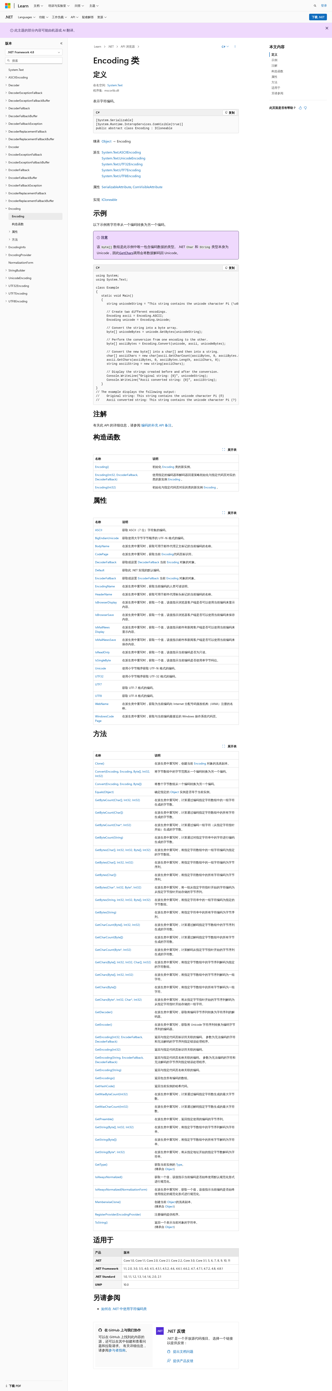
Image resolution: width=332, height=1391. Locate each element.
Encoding (168, 467)
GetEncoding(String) (108, 1070)
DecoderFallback (105, 562)
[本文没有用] (305, 107)
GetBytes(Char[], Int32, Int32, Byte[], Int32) (123, 850)
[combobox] (33, 52)
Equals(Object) (104, 792)
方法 (274, 82)
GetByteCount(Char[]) (109, 812)
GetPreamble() (104, 1119)
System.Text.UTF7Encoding (121, 170)
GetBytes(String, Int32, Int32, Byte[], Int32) (123, 900)
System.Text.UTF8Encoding (121, 176)
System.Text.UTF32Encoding (122, 164)
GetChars (126, 253)
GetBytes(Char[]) (105, 875)
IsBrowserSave (104, 615)
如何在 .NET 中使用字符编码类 (124, 1308)
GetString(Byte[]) (106, 1139)
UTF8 (98, 696)
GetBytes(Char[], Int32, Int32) (114, 862)
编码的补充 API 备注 (156, 425)
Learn (97, 46)
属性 (274, 77)
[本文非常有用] (300, 107)
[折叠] (61, 43)
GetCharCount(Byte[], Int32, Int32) (117, 925)
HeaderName (103, 594)
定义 (274, 54)
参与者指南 (117, 1350)
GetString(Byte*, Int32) (110, 1152)
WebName (101, 704)
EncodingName (105, 586)
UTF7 (98, 684)
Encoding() (102, 467)
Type (179, 1164)
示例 (274, 60)
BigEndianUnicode (107, 538)
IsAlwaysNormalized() (108, 1177)
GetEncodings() (105, 1078)
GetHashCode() (105, 1086)
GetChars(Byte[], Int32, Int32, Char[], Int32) (123, 962)
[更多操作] (235, 46)
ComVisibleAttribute (147, 187)
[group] (166, 338)
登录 (324, 5)
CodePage (101, 554)
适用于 (275, 88)
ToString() (101, 1222)
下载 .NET (318, 17)
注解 (274, 65)
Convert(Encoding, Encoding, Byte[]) (118, 784)
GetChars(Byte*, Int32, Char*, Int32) (118, 1000)
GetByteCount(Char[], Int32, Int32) (117, 800)
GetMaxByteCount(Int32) (111, 1094)
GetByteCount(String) (109, 837)
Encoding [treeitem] (18, 216)
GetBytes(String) (105, 912)
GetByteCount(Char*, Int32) (113, 825)
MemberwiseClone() (108, 1202)
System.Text (115, 85)
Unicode (100, 668)
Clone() (99, 763)
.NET (111, 46)
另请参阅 (277, 93)
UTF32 (99, 676)
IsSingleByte (103, 660)
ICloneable (109, 199)
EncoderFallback (105, 578)
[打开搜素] (315, 6)
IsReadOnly (102, 652)
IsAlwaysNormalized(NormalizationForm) (121, 1189)
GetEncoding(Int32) (107, 1049)
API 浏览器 (128, 46)
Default (99, 570)
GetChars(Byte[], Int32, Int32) (114, 975)
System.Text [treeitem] (16, 70)
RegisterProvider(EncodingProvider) (118, 1214)
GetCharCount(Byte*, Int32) (113, 950)
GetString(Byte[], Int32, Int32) (114, 1127)
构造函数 (277, 71)
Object (106, 141)
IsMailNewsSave (105, 640)
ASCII (98, 530)
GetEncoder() (103, 1024)
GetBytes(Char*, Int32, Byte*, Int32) (118, 887)
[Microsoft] (8, 5)
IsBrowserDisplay (106, 602)
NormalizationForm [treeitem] (20, 262)
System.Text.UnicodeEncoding (123, 158)
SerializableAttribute (116, 187)
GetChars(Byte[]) (105, 987)
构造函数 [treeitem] (18, 224)
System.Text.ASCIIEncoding (121, 152)
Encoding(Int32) (105, 487)
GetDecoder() (103, 1012)
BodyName (102, 546)
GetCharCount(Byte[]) (109, 937)
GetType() (101, 1164)
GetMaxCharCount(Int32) (111, 1107)
